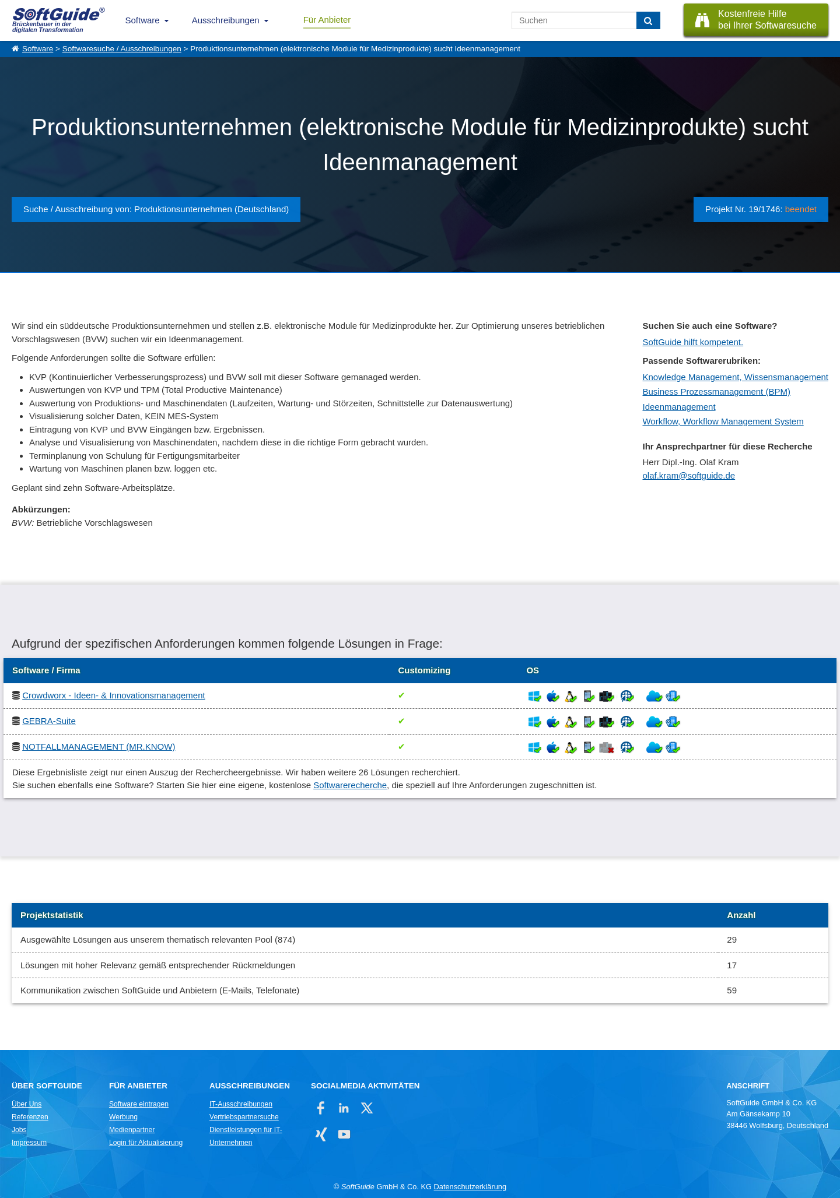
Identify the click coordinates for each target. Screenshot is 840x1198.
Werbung (123, 1117)
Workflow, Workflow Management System (722, 421)
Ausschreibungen (226, 20)
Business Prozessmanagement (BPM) (716, 391)
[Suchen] (648, 20)
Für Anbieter (327, 19)
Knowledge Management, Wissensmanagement (735, 377)
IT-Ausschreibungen (240, 1104)
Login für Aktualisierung (146, 1143)
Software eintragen (139, 1104)
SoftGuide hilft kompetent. (692, 342)
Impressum (29, 1143)
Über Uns (26, 1104)
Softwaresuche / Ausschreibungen (121, 48)
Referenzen (30, 1117)
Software (142, 20)
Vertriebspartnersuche (244, 1117)
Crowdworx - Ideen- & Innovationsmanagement (113, 695)
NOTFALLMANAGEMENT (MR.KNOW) (98, 746)
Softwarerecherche (350, 785)
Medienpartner (132, 1130)
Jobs (19, 1130)
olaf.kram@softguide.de (688, 475)
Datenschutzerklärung (470, 1186)
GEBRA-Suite (49, 721)
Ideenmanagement (678, 407)
